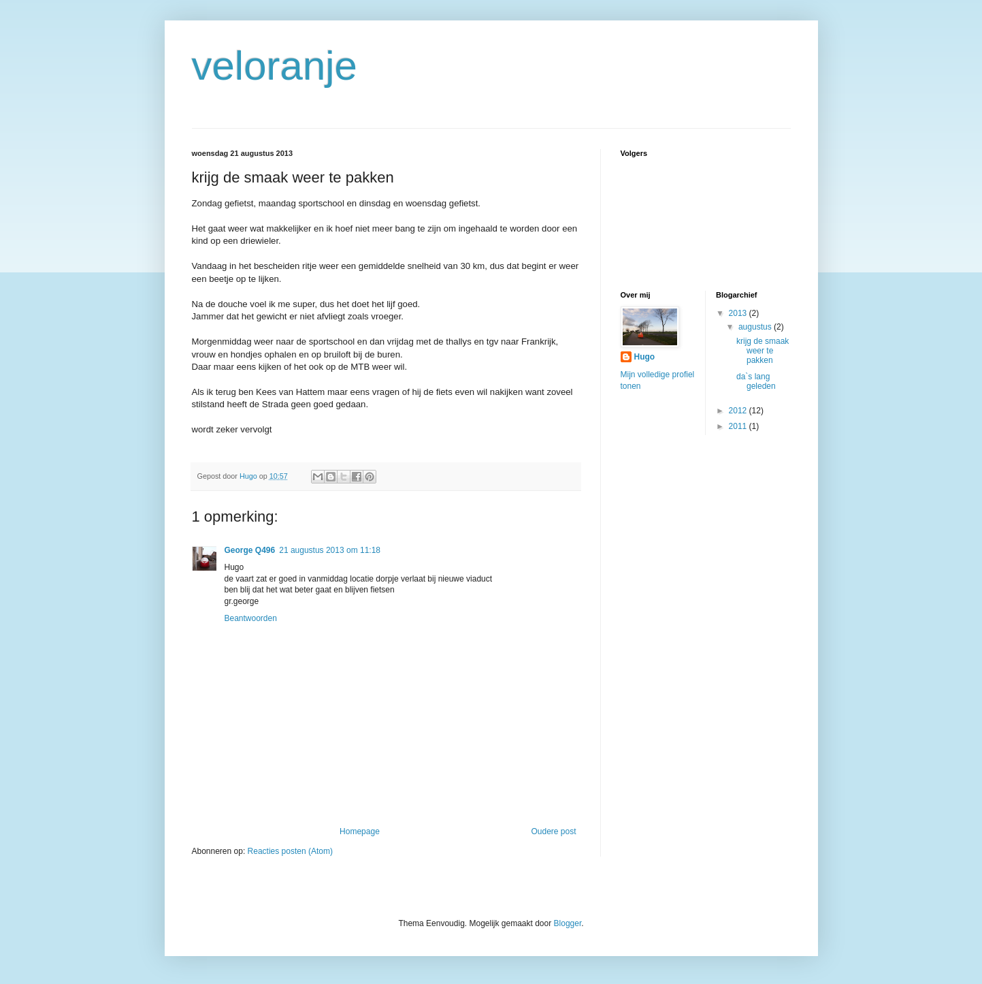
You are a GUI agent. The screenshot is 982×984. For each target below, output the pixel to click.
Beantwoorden (251, 618)
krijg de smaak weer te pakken (762, 351)
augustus (756, 327)
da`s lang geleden (756, 381)
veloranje (275, 66)
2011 (739, 426)
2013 (739, 313)
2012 (739, 410)
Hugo (644, 357)
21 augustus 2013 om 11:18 (329, 550)
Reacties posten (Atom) (290, 851)
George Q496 (250, 550)
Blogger (568, 923)
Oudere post (553, 831)
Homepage (360, 831)
